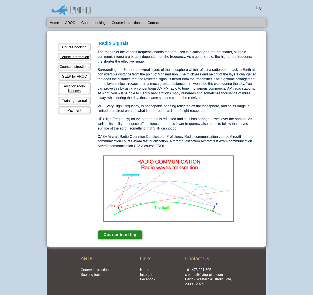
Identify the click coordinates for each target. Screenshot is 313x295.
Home (54, 23)
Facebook (147, 279)
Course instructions (127, 23)
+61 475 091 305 (198, 270)
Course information (74, 57)
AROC (70, 23)
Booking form (91, 274)
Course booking (93, 23)
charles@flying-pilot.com (204, 274)
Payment (74, 110)
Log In (260, 8)
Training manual (74, 100)
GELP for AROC (74, 76)
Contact (154, 23)
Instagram (147, 274)
